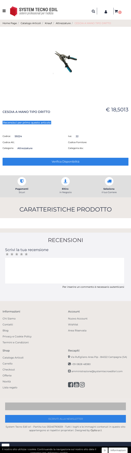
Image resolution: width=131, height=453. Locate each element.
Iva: (70, 136)
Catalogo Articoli (31, 23)
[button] (93, 11)
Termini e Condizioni (16, 342)
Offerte (7, 375)
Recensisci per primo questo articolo (27, 122)
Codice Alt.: (9, 142)
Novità (7, 381)
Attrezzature (63, 23)
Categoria (8, 148)
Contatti (8, 324)
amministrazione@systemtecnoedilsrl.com (97, 371)
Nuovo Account (78, 318)
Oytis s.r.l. (96, 430)
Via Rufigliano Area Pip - (99, 357)
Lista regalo (10, 387)
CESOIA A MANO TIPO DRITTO (93, 23)
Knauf (48, 23)
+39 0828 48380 (81, 364)
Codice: (7, 136)
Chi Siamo (9, 318)
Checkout (9, 369)
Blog (5, 330)
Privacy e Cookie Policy (17, 336)
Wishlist (73, 324)
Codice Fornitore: (77, 142)
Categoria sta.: (76, 148)
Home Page (10, 23)
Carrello (7, 363)
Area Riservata (77, 330)
